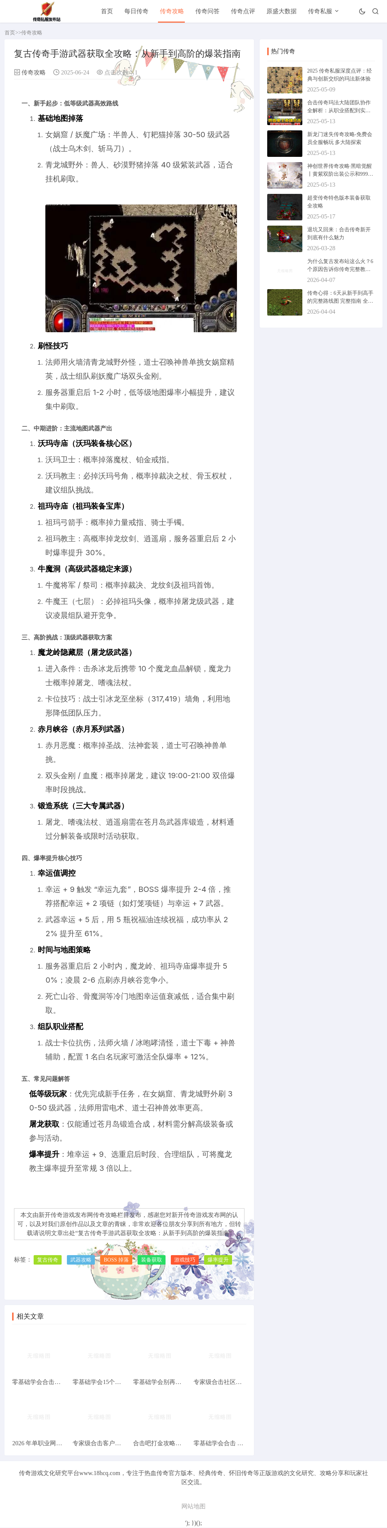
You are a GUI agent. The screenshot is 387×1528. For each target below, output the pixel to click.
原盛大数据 (281, 11)
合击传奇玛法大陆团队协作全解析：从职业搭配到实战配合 (339, 110)
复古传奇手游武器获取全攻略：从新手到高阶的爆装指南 (153, 1233)
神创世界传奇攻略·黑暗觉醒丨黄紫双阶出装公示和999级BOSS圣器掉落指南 (340, 174)
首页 (107, 11)
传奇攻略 (172, 11)
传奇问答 (207, 11)
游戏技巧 (184, 1260)
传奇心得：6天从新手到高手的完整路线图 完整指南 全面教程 (340, 301)
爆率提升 (218, 1260)
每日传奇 (136, 11)
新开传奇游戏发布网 (199, 1215)
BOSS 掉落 (116, 1260)
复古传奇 (47, 1260)
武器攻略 (80, 1260)
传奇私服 (320, 11)
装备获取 (151, 1260)
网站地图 (193, 1506)
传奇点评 (243, 11)
